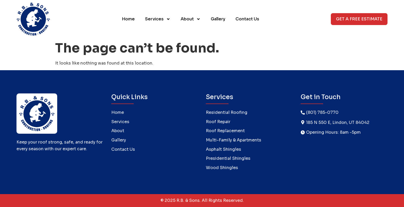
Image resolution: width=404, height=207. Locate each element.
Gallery (218, 19)
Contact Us (247, 19)
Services (157, 19)
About (190, 19)
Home (128, 19)
